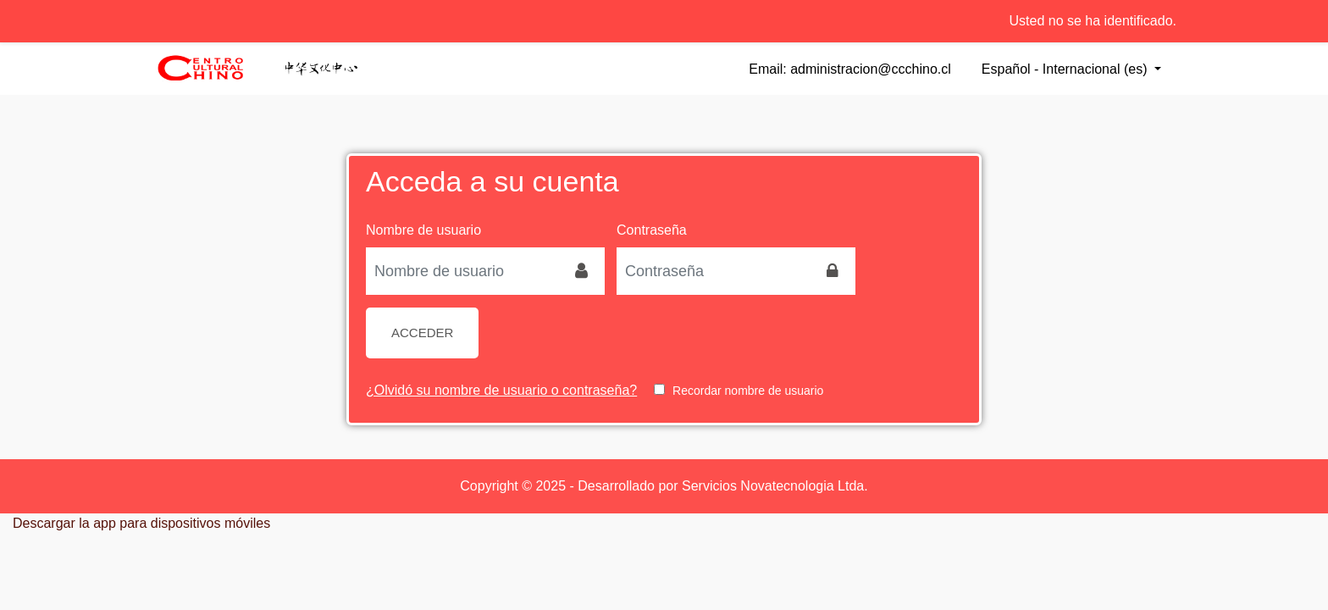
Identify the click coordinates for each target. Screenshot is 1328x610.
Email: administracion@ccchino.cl (850, 69)
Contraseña (652, 230)
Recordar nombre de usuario (747, 390)
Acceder (422, 332)
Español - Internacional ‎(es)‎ (1066, 69)
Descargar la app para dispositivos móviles (141, 523)
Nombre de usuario (423, 230)
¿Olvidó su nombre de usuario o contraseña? (501, 390)
